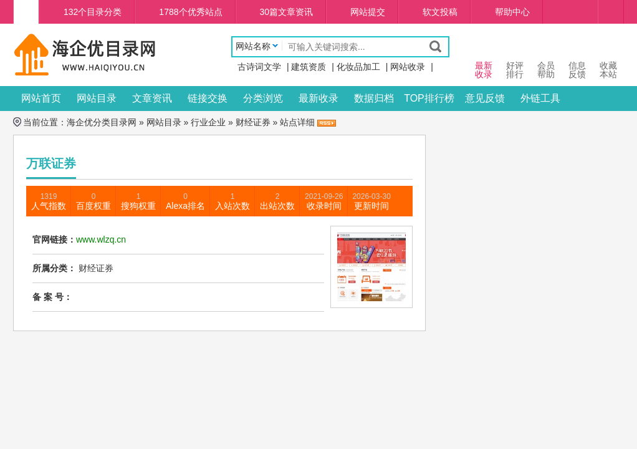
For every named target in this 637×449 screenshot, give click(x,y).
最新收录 (318, 98)
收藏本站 (608, 58)
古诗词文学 (259, 67)
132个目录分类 (93, 12)
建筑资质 (308, 67)
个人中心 (611, 12)
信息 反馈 (577, 58)
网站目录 (97, 98)
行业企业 (208, 122)
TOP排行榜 (429, 98)
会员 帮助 (546, 58)
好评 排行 (515, 58)
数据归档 (374, 98)
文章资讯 (152, 98)
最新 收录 (484, 58)
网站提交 (367, 12)
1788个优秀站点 (190, 12)
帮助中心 (512, 12)
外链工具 (540, 98)
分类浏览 (263, 98)
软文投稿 (440, 12)
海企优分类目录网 (101, 122)
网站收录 (407, 67)
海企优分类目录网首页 (26, 12)
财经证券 (253, 122)
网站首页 (41, 98)
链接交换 (208, 98)
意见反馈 (485, 98)
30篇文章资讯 (287, 12)
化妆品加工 (358, 67)
